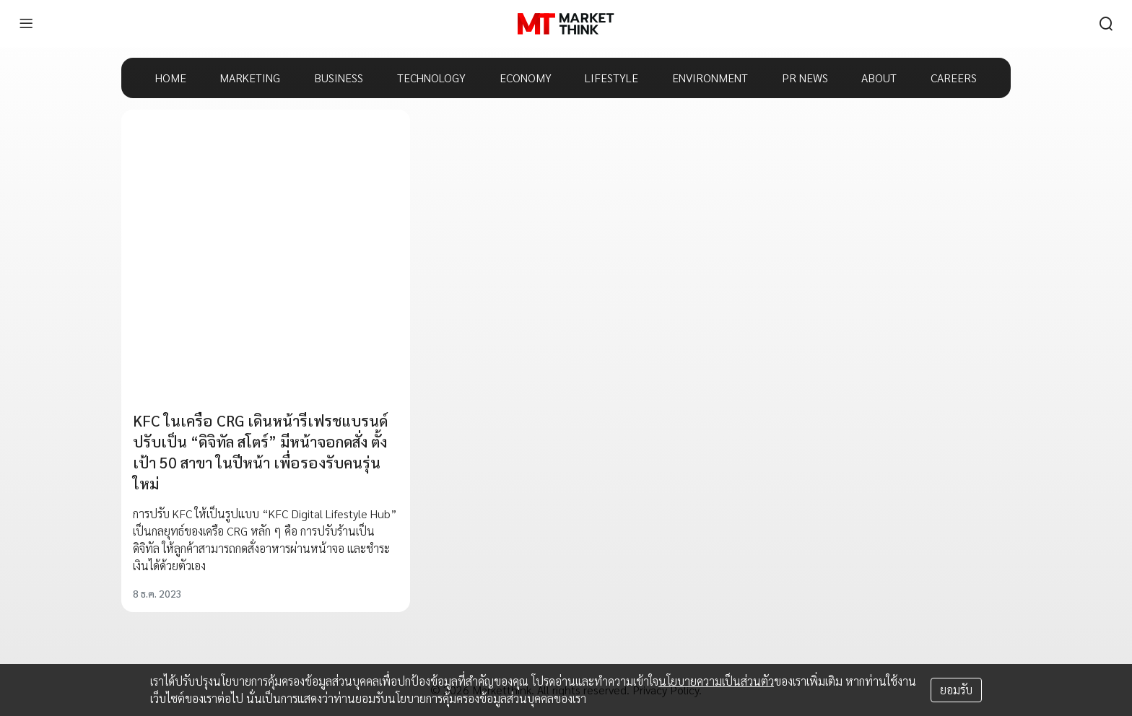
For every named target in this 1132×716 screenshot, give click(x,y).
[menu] (26, 23)
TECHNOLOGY (431, 77)
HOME (170, 77)
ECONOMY (526, 77)
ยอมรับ (956, 689)
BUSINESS (338, 77)
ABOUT (879, 77)
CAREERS (954, 77)
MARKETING (249, 77)
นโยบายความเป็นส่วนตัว (716, 681)
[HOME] (566, 23)
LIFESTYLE (611, 77)
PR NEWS (805, 77)
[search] (1106, 23)
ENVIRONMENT (710, 77)
